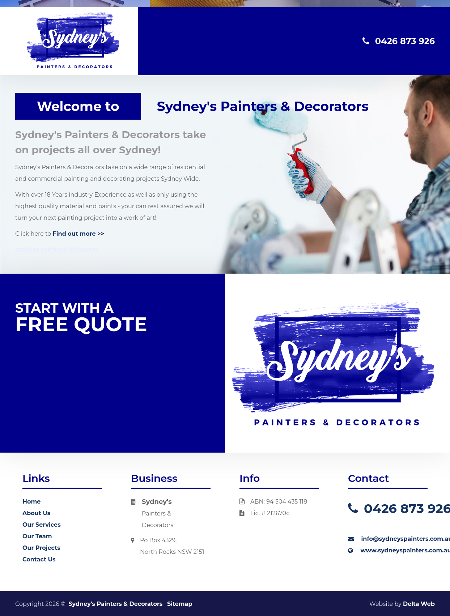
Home (31, 501)
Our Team (37, 536)
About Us (36, 513)
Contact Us (39, 559)
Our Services (41, 524)
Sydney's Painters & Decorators (115, 603)
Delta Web (419, 603)
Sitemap (179, 603)
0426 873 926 (398, 41)
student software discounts (56, 249)
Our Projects (41, 547)
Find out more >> (79, 233)
